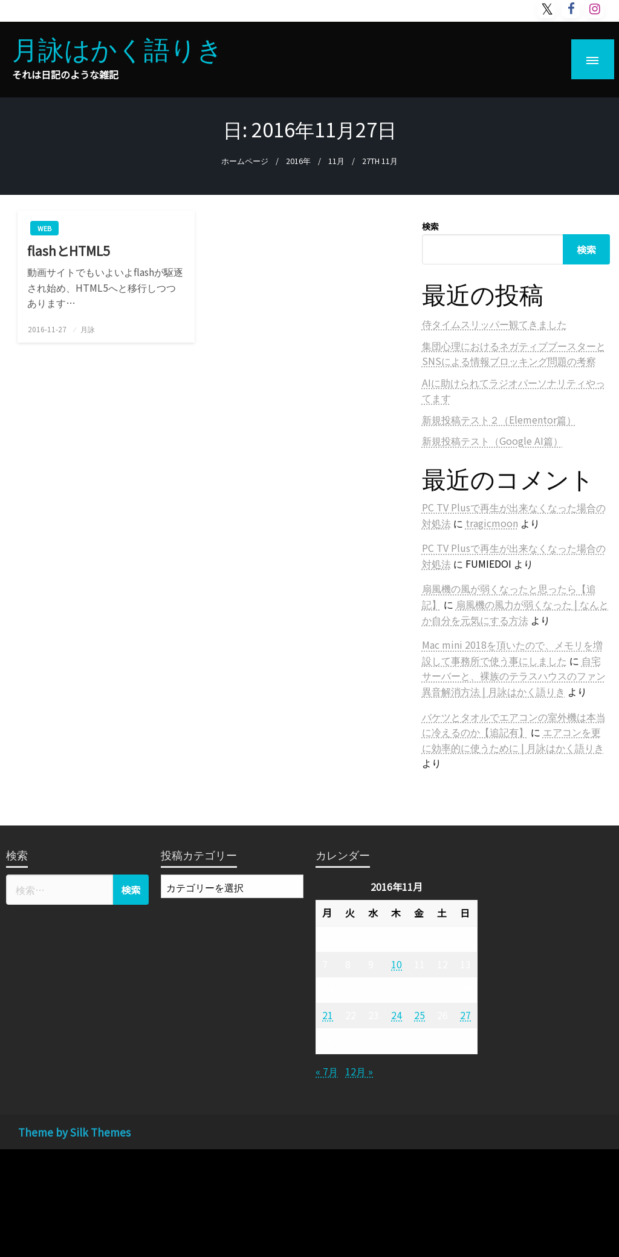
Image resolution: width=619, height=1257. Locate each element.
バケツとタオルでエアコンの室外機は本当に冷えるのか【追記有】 (514, 724)
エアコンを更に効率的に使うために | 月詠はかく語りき (513, 739)
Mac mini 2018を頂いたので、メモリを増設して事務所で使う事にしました (512, 652)
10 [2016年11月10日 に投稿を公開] (396, 964)
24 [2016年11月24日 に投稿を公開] (396, 1015)
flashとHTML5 (68, 251)
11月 (336, 160)
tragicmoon (491, 523)
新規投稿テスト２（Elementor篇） (499, 419)
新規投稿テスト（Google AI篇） (492, 440)
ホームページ (244, 160)
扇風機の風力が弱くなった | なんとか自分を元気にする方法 (515, 612)
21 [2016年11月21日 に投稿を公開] (327, 1015)
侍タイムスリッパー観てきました (494, 324)
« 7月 (327, 1071)
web (44, 228)
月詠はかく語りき (117, 48)
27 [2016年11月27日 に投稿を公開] (465, 1015)
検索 (430, 226)
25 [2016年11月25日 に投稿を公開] (419, 1015)
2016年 (298, 160)
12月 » (359, 1071)
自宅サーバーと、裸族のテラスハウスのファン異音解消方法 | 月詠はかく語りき (514, 675)
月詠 (87, 329)
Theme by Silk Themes (74, 1132)
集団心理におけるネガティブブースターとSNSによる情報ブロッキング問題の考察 (514, 353)
